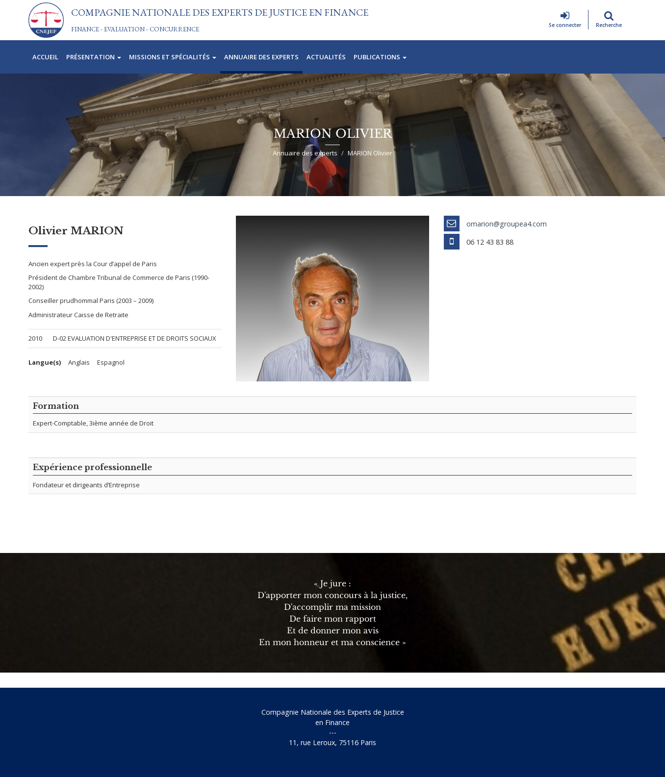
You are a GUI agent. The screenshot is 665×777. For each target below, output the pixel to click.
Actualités (326, 56)
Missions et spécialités (172, 56)
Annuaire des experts (261, 56)
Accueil (45, 56)
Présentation (93, 56)
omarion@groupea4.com (506, 223)
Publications (380, 56)
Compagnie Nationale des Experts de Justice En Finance (219, 12)
